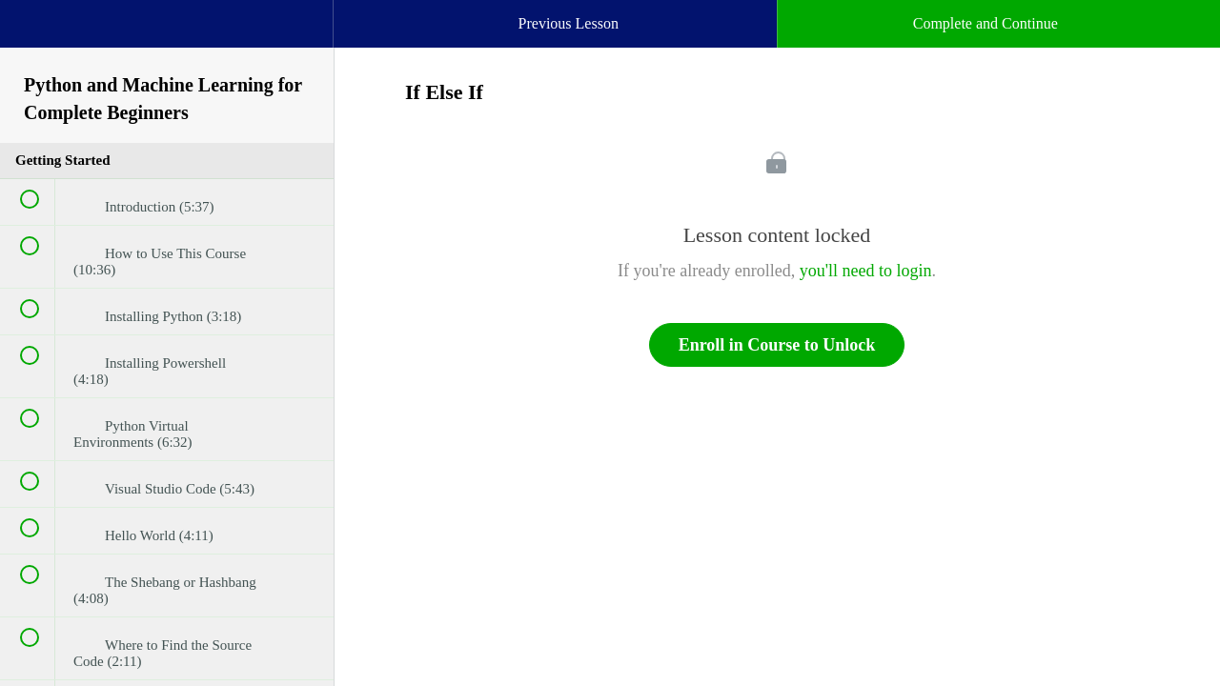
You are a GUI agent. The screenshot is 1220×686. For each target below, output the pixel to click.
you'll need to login (866, 270)
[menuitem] (166, 43)
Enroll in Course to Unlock (777, 344)
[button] (33, 33)
